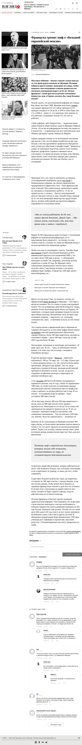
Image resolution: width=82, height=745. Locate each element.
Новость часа (29, 2)
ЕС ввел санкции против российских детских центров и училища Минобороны (14, 155)
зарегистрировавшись (73, 531)
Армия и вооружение (73, 12)
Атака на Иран (28, 12)
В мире (52, 32)
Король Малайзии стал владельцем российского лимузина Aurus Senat (12, 167)
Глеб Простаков (7, 237)
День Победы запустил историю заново (13, 268)
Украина (18, 12)
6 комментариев (10, 255)
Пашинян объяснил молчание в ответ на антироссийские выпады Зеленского (14, 143)
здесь (31, 535)
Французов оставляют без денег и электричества (51, 291)
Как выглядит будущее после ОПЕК (12, 242)
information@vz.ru (50, 738)
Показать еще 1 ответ (38, 609)
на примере (36, 332)
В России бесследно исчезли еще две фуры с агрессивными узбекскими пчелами (14, 95)
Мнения (6, 232)
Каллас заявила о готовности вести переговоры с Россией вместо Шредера (36, 6)
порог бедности (49, 302)
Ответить (39, 570)
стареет (74, 105)
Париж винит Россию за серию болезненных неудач (52, 284)
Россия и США (42, 12)
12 (46, 658)
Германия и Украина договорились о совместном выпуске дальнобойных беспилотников (14, 71)
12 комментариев (11, 306)
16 (46, 570)
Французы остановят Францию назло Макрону (50, 287)
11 (46, 704)
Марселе (58, 358)
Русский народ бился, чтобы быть (14, 293)
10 (46, 626)
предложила (36, 253)
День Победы (7, 12)
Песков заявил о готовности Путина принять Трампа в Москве (13, 131)
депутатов (66, 180)
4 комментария (10, 281)
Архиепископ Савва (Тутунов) (12, 290)
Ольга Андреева (7, 264)
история (39, 381)
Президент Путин (56, 12)
